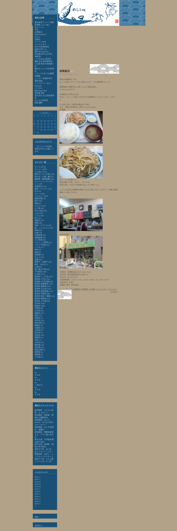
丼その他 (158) (41, 211)
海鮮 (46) (38, 223)
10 (38, 124)
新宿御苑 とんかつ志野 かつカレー (44, 411)
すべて (69, 289)
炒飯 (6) (38, 203)
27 (48, 129)
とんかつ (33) (40, 206)
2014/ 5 (37, 499)
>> (49, 113)
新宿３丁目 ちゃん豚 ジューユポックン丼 (45, 460)
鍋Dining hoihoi (41, 91)
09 (35, 124)
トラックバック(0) (112, 290)
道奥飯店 (64, 71)
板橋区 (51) (39, 313)
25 (41, 129)
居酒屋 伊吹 (40, 93)
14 (52, 124)
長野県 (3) (39, 352)
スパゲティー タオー (43, 83)
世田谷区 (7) (40, 323)
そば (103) (39, 213)
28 (52, 129)
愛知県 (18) (39, 345)
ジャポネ (38, 88)
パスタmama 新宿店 (43, 59)
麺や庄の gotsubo (42, 51)
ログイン (38, 526)
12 (45, 124)
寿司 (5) (38, 250)
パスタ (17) (39, 247)
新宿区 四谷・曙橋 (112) (45, 296)
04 (41, 121)
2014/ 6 (37, 496)
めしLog (78, 9)
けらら (37, 37)
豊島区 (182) (40, 306)
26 (45, 129)
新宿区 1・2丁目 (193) (44, 276)
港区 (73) (38, 315)
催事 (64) (38, 259)
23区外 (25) (39, 342)
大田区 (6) (39, 330)
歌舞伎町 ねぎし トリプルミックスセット (44, 455)
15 (55, 124)
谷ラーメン (39, 27)
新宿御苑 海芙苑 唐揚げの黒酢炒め (44, 416)
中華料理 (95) (40, 235)
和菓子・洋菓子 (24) (43, 262)
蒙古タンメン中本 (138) (44, 174)
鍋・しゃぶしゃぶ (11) (44, 228)
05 (45, 121)
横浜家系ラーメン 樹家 (44, 22)
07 (52, 121)
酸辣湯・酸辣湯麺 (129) (44, 179)
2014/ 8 (37, 491)
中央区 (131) (40, 274)
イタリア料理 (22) (42, 245)
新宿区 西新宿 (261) (43, 286)
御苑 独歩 (39, 81)
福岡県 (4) (39, 354)
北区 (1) (38, 340)
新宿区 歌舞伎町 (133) (44, 284)
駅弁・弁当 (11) (41, 264)
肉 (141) (38, 218)
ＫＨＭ (37, 375)
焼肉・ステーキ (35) (43, 225)
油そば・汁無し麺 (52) (44, 176)
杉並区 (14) (39, 335)
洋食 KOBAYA (41, 34)
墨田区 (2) (39, 337)
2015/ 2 (37, 477)
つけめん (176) (41, 172)
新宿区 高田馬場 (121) (44, 291)
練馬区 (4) (39, 325)
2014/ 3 (37, 504)
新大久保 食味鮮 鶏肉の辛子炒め (44, 445)
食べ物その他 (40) (42, 269)
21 (52, 126)
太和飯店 (38, 32)
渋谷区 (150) (40, 303)
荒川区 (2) (39, 332)
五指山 (37, 39)
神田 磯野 (39, 103)
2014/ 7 (37, 494)
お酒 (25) (38, 267)
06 (48, 121)
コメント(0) (101, 289)
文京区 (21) (39, 311)
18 (41, 126)
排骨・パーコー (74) (43, 189)
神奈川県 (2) (40, 350)
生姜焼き (77, 289)
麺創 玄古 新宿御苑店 (44, 61)
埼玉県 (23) (39, 347)
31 (38, 132)
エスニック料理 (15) (43, 242)
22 (55, 126)
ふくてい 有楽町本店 (43, 78)
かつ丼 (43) (39, 208)
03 (38, 121)
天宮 (36, 29)
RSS (36, 517)
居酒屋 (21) (39, 255)
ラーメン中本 (40, 42)
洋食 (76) (38, 233)
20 (48, 126)
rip (36, 372)
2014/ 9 (37, 489)
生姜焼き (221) (41, 186)
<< (40, 113)
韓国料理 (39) (40, 237)
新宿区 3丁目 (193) (42, 279)
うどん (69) (39, 216)
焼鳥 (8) (38, 252)
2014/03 (45, 113)
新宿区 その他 (88, 289)
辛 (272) (38, 191)
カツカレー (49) (41, 196)
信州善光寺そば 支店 (43, 54)
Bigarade (38, 86)
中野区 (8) (39, 308)
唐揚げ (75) (39, 220)
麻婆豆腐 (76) (40, 198)
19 (45, 126)
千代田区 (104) (41, 272)
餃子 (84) (38, 201)
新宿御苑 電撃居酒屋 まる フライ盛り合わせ (44, 434)
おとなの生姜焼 (41, 100)
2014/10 (38, 487)
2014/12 (38, 482)
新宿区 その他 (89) (42, 301)
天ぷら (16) (39, 257)
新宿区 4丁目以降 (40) (44, 281)
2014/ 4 (37, 501)
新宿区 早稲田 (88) (42, 293)
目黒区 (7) (39, 318)
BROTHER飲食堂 (42, 47)
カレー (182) (40, 194)
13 (48, 124)
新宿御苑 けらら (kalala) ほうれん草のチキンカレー (44, 422)
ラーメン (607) (41, 169)
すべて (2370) (40, 167)
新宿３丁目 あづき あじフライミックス (44, 450)
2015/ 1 (37, 479)
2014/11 (38, 484)
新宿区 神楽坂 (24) (42, 298)
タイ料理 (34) (40, 240)
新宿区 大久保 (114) (43, 289)
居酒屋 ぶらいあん (42, 25)
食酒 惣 (38, 56)
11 (41, 124)
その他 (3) (39, 357)
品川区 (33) (39, 320)
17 (38, 126)
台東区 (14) (39, 328)
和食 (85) (38, 230)
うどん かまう (40, 44)
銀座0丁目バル (41, 49)
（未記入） (39, 385)
